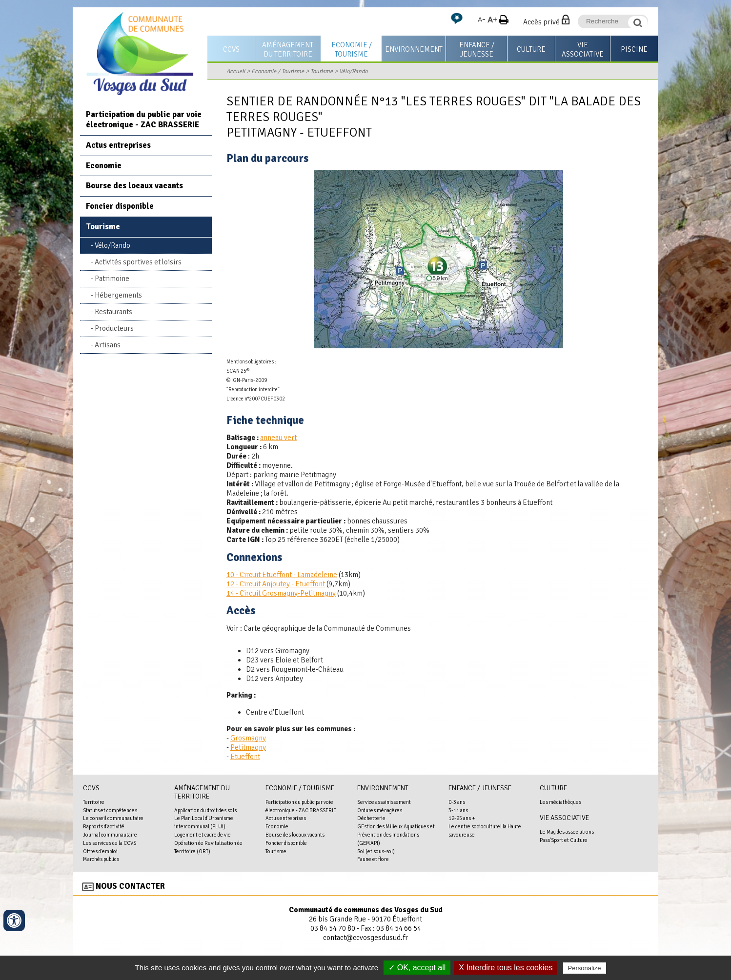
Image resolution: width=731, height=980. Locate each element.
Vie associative (583, 49)
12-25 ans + (461, 818)
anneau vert (278, 437)
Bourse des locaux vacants (134, 185)
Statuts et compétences (110, 810)
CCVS (231, 49)
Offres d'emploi (100, 851)
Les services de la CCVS (109, 843)
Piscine (634, 49)
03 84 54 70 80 (332, 928)
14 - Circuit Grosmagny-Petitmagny (281, 593)
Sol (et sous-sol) (376, 851)
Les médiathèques (560, 802)
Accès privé (541, 22)
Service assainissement (384, 802)
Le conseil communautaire (113, 818)
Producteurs (114, 328)
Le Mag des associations (567, 831)
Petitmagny (248, 747)
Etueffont (245, 756)
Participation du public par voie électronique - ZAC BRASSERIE (144, 119)
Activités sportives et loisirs (138, 262)
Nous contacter (130, 886)
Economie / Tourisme (351, 49)
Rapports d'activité (103, 826)
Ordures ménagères (379, 810)
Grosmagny (248, 738)
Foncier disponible (120, 206)
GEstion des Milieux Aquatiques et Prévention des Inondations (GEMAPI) (396, 834)
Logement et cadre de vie (202, 834)
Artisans (108, 344)
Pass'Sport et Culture (564, 840)
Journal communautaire (110, 834)
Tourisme (321, 71)
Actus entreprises (118, 145)
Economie (104, 165)
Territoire (93, 802)
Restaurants (113, 311)
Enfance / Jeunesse (476, 49)
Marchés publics (101, 859)
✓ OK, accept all (417, 967)
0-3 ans (456, 802)
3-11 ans (458, 810)
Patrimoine (112, 278)
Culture (531, 49)
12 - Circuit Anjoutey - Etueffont (275, 584)
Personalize (584, 968)
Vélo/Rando (353, 71)
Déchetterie (371, 818)
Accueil (235, 71)
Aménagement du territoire (287, 49)
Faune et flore (373, 859)
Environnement (414, 49)
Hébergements (118, 295)
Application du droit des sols (205, 810)
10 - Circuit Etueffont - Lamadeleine (281, 574)
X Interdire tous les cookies (505, 967)
